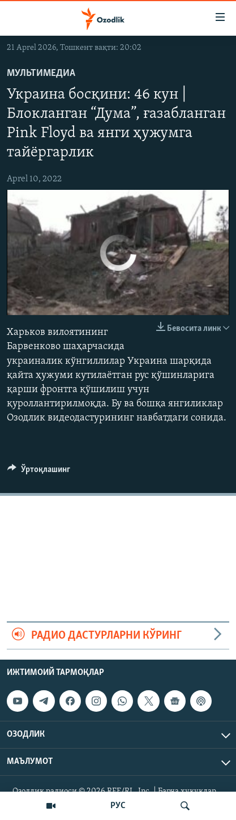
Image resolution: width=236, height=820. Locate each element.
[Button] (38, 472)
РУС (118, 805)
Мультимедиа (41, 73)
